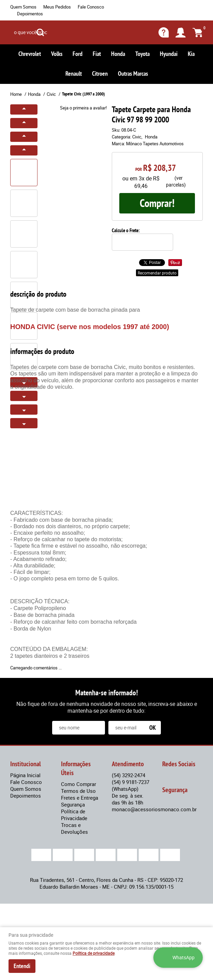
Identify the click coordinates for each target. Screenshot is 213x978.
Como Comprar (78, 784)
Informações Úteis (76, 768)
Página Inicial (25, 775)
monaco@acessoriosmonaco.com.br (154, 809)
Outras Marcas (133, 73)
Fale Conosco (91, 7)
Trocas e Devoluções (74, 828)
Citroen (100, 73)
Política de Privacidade (74, 814)
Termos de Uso (78, 790)
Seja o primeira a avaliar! (83, 108)
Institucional (25, 763)
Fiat (97, 54)
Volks (56, 54)
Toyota (142, 54)
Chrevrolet (29, 54)
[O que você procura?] (40, 32)
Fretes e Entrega (79, 797)
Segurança (73, 804)
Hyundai (169, 54)
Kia (191, 54)
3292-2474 (128, 775)
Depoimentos (30, 14)
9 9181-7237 (130, 785)
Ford (77, 54)
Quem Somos (23, 7)
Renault (73, 73)
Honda (118, 54)
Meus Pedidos (57, 7)
